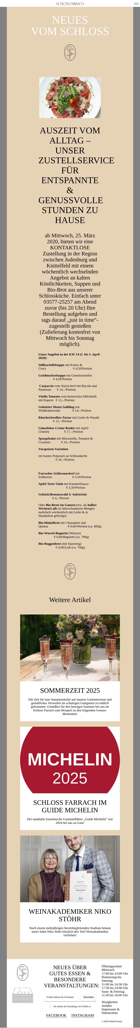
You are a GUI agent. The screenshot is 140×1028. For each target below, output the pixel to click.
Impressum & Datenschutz (110, 1011)
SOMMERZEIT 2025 (70, 690)
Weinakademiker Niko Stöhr (70, 915)
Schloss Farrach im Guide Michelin (70, 806)
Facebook (56, 1015)
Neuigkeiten (110, 1002)
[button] (136, 3)
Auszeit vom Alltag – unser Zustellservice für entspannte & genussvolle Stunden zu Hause (76, 175)
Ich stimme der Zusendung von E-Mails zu (72, 1006)
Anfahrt (107, 1005)
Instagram (82, 1015)
